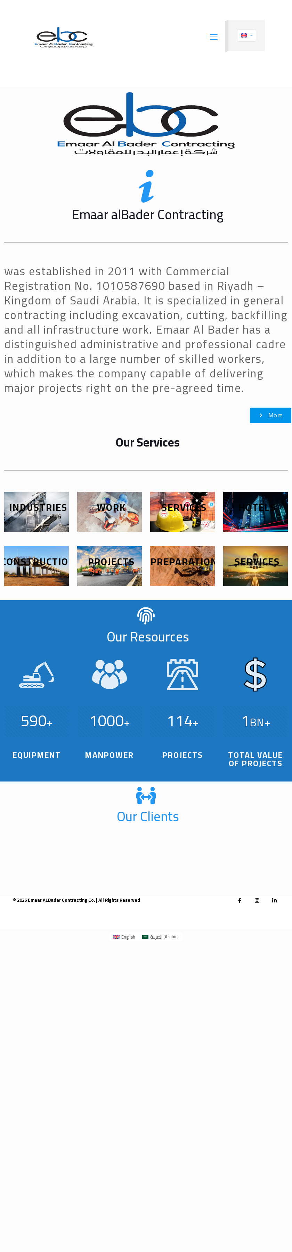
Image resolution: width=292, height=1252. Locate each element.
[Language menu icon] (246, 35)
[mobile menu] (214, 37)
